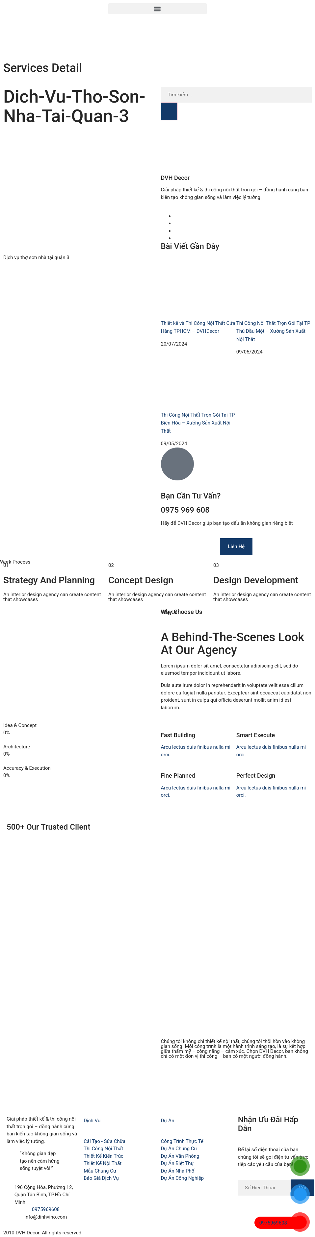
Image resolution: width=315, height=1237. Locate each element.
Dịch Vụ (92, 1121)
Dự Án (167, 1121)
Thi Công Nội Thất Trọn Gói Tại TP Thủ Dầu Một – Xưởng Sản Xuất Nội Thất (273, 331)
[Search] (169, 111)
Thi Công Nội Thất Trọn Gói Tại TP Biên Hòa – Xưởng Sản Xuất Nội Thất (198, 423)
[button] (157, 8)
